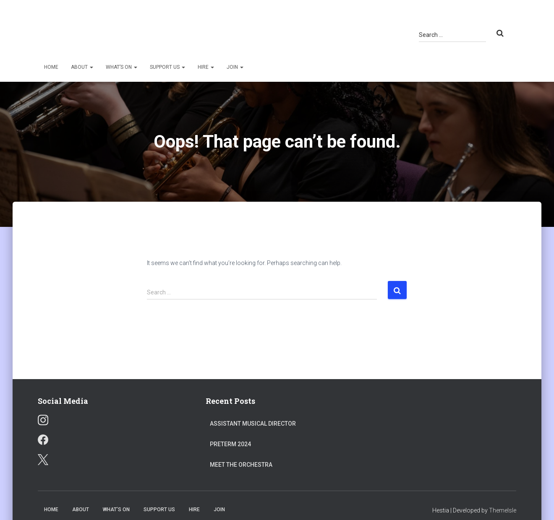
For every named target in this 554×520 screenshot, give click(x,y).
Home (51, 67)
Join (235, 67)
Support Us (167, 67)
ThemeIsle (502, 510)
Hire (206, 67)
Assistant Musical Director (253, 423)
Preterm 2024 (230, 444)
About (82, 67)
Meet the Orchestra (241, 464)
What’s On (121, 67)
